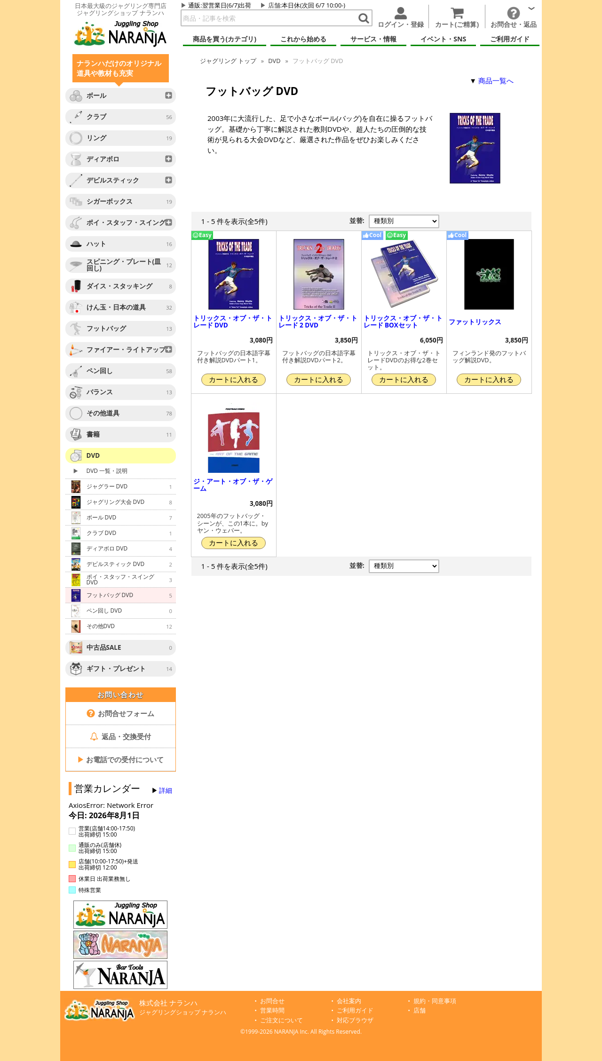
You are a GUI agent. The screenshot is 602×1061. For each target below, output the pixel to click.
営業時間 (272, 1010)
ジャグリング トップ (228, 60)
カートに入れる (233, 379)
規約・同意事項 (434, 1001)
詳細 (165, 790)
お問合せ (272, 1001)
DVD (274, 60)
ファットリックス (475, 322)
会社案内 (349, 1001)
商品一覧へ (496, 80)
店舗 (274, 5)
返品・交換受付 (120, 736)
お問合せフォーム (121, 713)
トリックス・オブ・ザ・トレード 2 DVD (317, 321)
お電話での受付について (120, 759)
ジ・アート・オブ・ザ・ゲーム (232, 485)
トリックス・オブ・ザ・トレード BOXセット (403, 321)
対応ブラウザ (355, 1020)
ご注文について (281, 1020)
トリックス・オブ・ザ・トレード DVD (232, 321)
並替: (356, 220)
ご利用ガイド (355, 1010)
